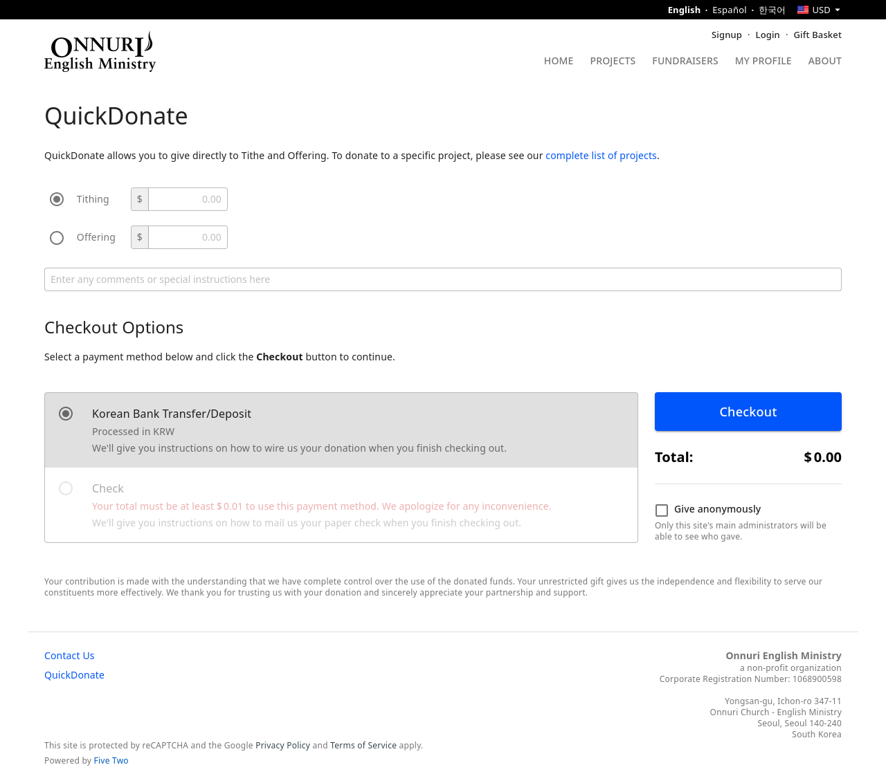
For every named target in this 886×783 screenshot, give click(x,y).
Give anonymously (708, 509)
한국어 (772, 9)
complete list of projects (601, 155)
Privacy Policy (282, 745)
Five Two (111, 760)
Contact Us (69, 655)
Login (768, 34)
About (825, 61)
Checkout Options (113, 326)
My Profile (763, 61)
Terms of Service (363, 745)
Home (559, 61)
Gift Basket (818, 34)
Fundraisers (685, 61)
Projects (613, 61)
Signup (727, 34)
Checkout (748, 411)
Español (729, 9)
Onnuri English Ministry (783, 655)
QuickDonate (74, 674)
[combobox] (819, 9)
